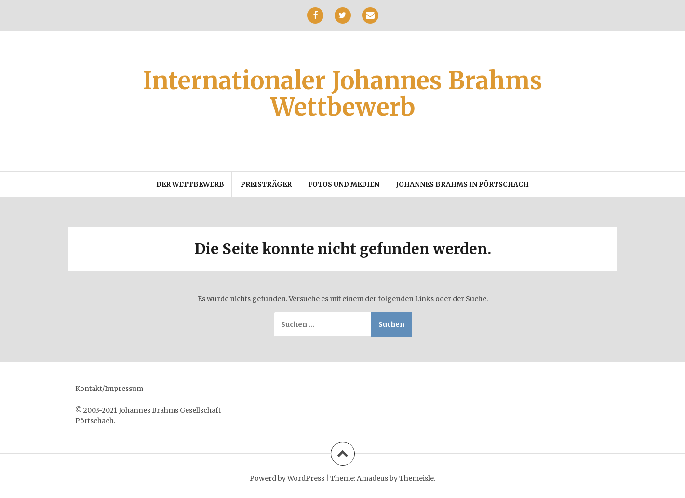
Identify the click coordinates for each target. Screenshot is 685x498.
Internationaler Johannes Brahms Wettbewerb (342, 94)
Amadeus (372, 478)
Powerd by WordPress (287, 478)
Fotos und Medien (343, 184)
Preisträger (266, 184)
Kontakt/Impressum (109, 388)
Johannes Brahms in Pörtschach (462, 184)
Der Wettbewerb (190, 184)
